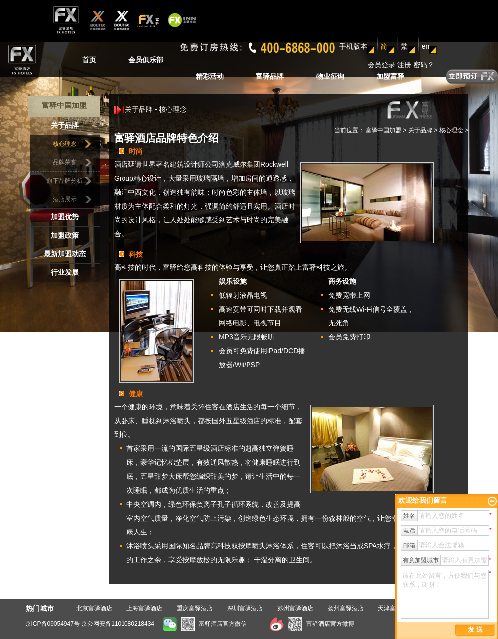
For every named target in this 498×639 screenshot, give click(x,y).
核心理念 (65, 143)
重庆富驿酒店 (195, 608)
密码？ (423, 65)
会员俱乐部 (145, 60)
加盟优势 (65, 217)
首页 (89, 60)
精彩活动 (210, 76)
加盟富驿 (390, 76)
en (426, 46)
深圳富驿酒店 (245, 608)
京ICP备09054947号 (52, 623)
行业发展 (65, 272)
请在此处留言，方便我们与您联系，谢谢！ (445, 594)
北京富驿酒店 (94, 608)
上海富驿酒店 (144, 608)
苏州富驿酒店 (295, 608)
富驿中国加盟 (383, 130)
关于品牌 (65, 125)
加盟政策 (65, 235)
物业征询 (330, 76)
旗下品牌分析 (65, 180)
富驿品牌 (270, 76)
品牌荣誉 (65, 162)
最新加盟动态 (65, 254)
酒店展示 (65, 199)
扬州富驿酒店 (346, 608)
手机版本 (353, 46)
